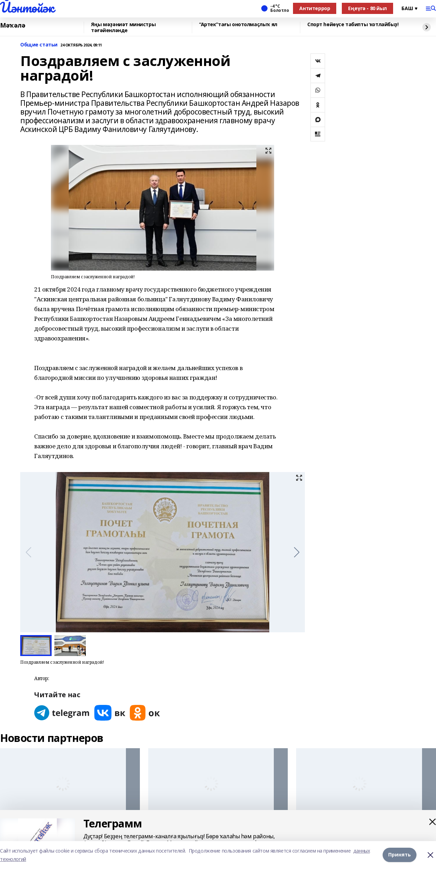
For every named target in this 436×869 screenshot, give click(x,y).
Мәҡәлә (12, 25)
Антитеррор (314, 8)
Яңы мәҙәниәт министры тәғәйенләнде (123, 27)
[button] (296, 552)
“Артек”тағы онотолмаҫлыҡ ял (238, 25)
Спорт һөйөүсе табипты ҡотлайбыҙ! (353, 25)
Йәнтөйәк (27, 7)
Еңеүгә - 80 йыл (367, 8)
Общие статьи (39, 45)
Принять (399, 855)
